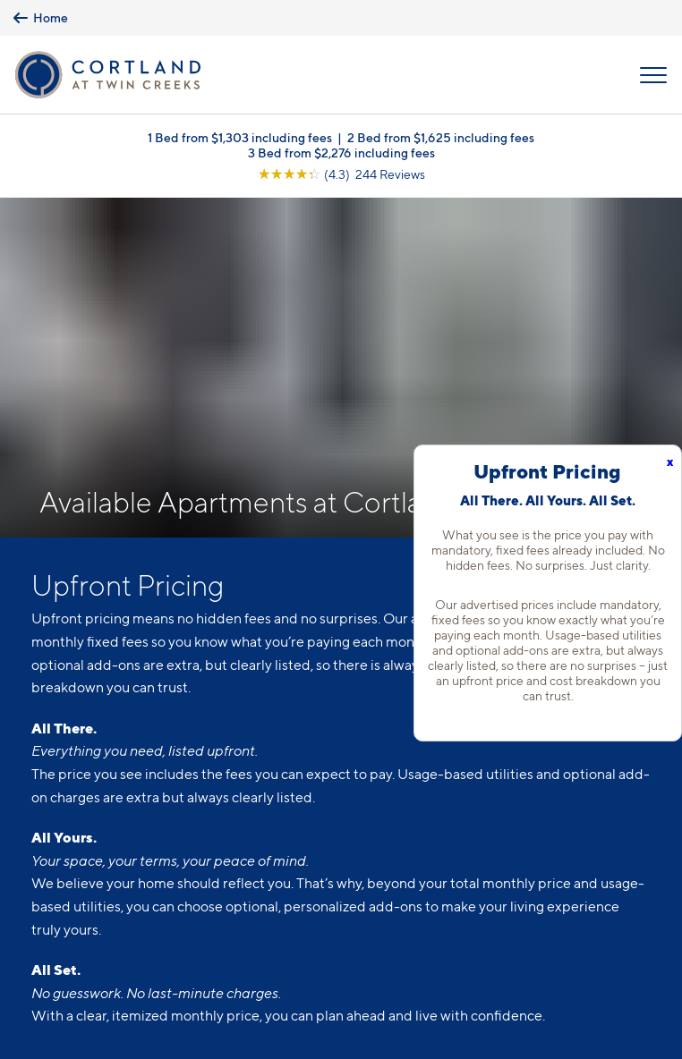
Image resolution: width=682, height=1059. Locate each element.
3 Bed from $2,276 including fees (341, 152)
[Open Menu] (653, 75)
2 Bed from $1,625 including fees (440, 137)
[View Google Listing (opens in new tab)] (341, 174)
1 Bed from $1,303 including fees (240, 137)
